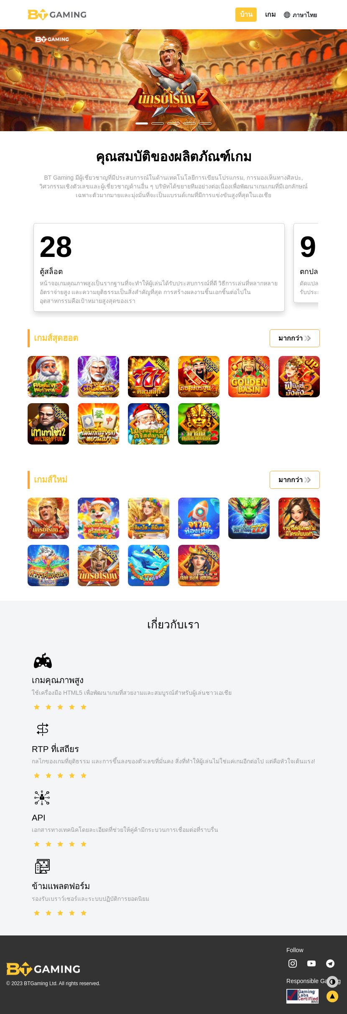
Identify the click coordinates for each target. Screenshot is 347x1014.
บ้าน (246, 14)
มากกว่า (293, 338)
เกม (270, 14)
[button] (141, 123)
